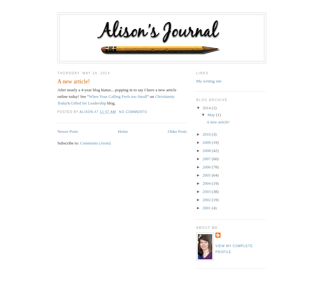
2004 (207, 183)
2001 (207, 208)
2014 (207, 107)
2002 (207, 199)
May (212, 114)
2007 (207, 158)
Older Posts (177, 131)
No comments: (134, 112)
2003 (207, 191)
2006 (207, 167)
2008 (207, 150)
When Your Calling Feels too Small (118, 96)
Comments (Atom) (95, 143)
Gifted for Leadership (88, 103)
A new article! (73, 81)
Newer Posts (67, 131)
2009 (207, 142)
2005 (207, 175)
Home (123, 131)
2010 (207, 134)
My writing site (208, 81)
